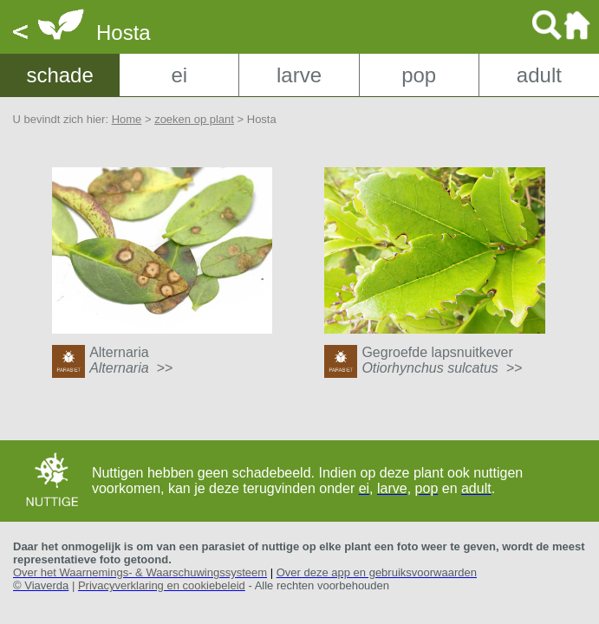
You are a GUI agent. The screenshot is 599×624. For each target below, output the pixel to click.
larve (299, 75)
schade (59, 75)
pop (418, 75)
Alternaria (131, 360)
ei (179, 75)
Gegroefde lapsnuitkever (441, 360)
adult (539, 75)
